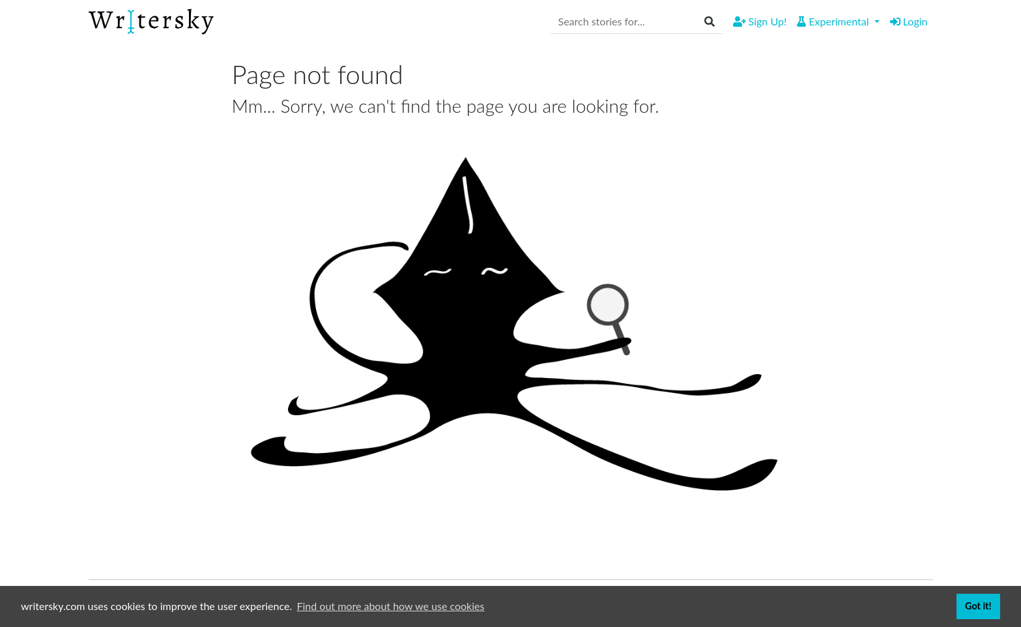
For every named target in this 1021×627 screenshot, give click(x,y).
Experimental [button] (834, 21)
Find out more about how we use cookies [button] (391, 606)
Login (909, 21)
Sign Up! (760, 21)
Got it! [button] (978, 605)
